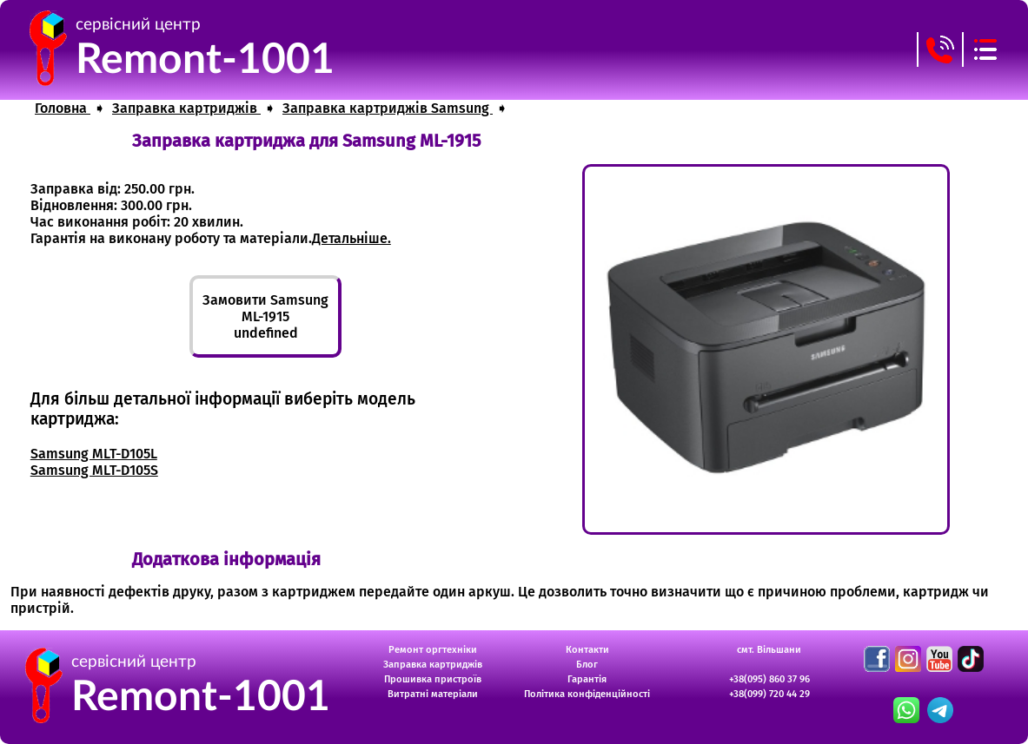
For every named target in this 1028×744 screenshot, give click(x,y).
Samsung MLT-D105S (94, 470)
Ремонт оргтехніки (432, 649)
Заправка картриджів (432, 664)
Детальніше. (351, 238)
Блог (587, 664)
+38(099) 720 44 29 (769, 694)
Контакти (587, 649)
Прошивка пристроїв (432, 679)
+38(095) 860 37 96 (769, 679)
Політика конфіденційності (587, 694)
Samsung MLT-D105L (93, 453)
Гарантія (587, 679)
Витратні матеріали (433, 694)
